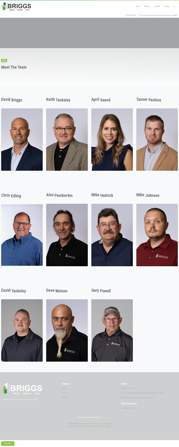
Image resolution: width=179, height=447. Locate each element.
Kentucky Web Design (98, 423)
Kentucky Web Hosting (97, 426)
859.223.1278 (130, 15)
